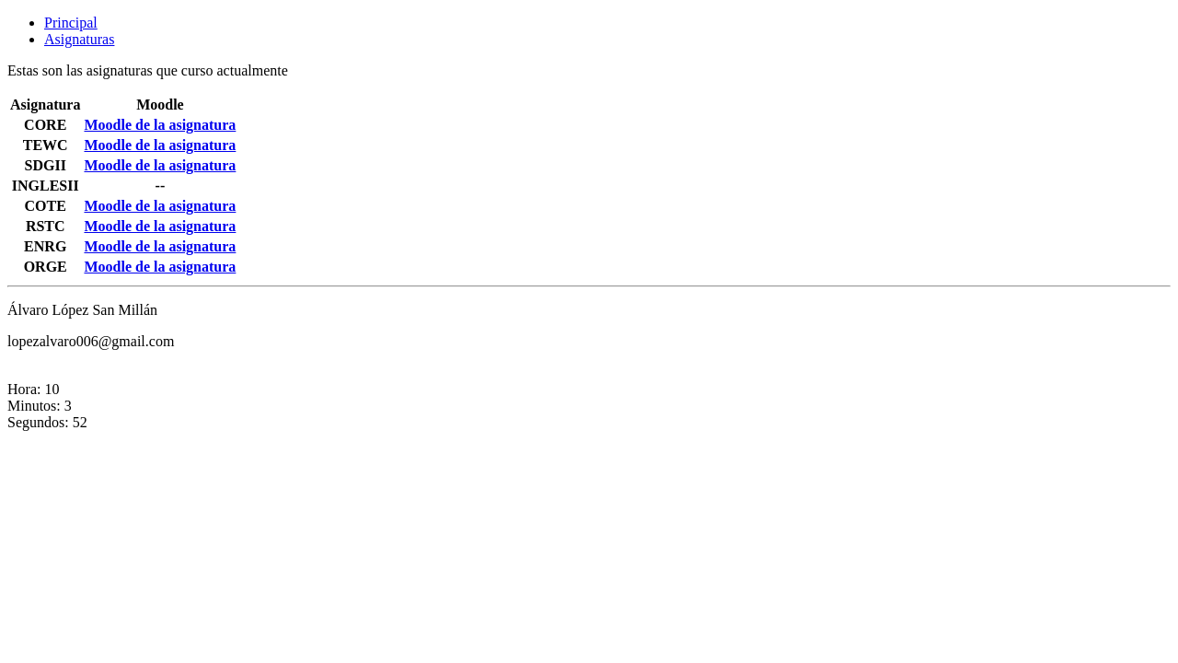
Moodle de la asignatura (160, 125)
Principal (71, 22)
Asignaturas (79, 39)
